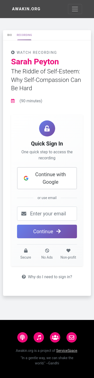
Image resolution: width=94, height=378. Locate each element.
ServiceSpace (66, 351)
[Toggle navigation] (75, 9)
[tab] (9, 35)
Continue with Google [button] (45, 178)
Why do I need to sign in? (47, 276)
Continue (47, 231)
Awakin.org (26, 9)
